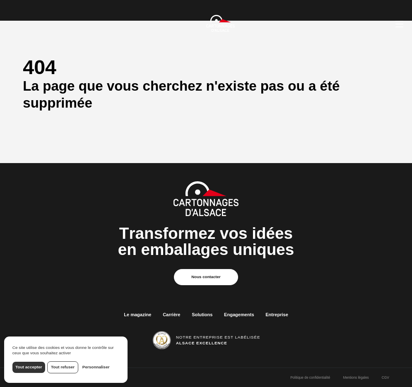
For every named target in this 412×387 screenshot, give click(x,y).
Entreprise (276, 314)
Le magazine (137, 314)
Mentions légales (356, 377)
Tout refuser (63, 367)
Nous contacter (205, 276)
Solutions (202, 314)
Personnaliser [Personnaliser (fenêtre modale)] (96, 367)
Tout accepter (28, 367)
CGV (385, 377)
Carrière (171, 314)
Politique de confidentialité (310, 377)
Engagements (239, 314)
